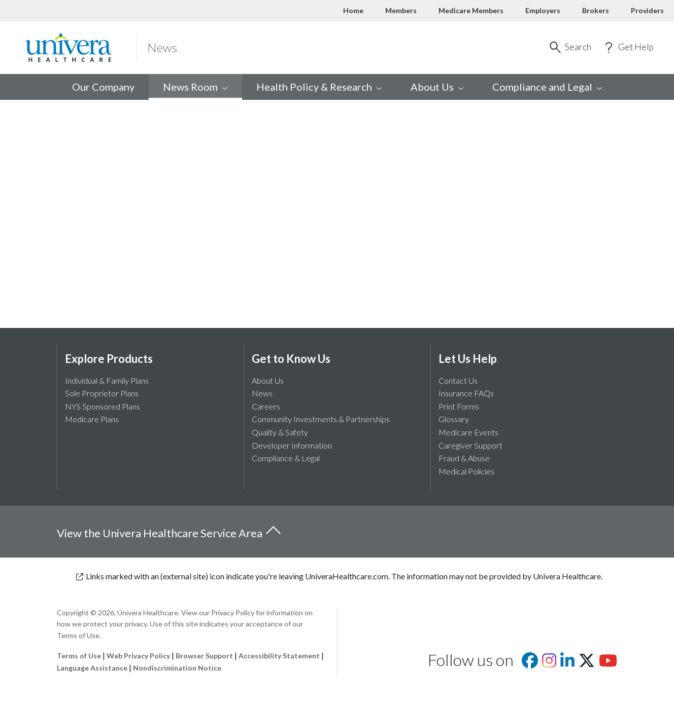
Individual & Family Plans (107, 380)
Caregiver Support (470, 445)
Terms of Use (79, 655)
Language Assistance (93, 667)
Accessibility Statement (279, 655)
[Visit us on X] (587, 663)
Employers (542, 10)
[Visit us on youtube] (608, 663)
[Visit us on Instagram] (549, 663)
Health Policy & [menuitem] (319, 87)
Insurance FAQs (466, 393)
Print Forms (459, 406)
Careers (266, 406)
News (262, 393)
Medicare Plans (92, 419)
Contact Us (458, 380)
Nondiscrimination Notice (177, 667)
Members (401, 10)
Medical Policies (466, 471)
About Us (268, 380)
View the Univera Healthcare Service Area (169, 531)
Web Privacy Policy (138, 655)
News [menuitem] (195, 87)
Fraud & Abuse (464, 458)
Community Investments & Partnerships (321, 419)
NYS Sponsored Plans (102, 406)
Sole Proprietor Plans (102, 393)
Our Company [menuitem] (103, 87)
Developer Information (292, 445)
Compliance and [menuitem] (547, 87)
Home (353, 10)
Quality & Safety (280, 432)
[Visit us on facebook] (530, 663)
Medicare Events (468, 432)
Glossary (454, 419)
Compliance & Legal (286, 458)
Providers (647, 10)
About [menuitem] (437, 87)
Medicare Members (471, 10)
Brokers (595, 10)
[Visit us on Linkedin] (567, 663)
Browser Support (204, 655)
